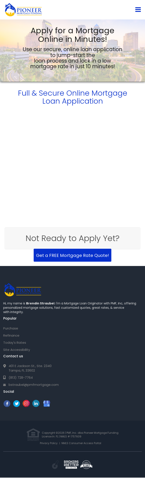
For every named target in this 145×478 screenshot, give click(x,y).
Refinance (11, 335)
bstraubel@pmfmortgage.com (34, 384)
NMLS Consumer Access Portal (81, 443)
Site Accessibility (16, 349)
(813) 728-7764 (21, 377)
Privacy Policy (49, 443)
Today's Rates (14, 342)
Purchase (10, 328)
